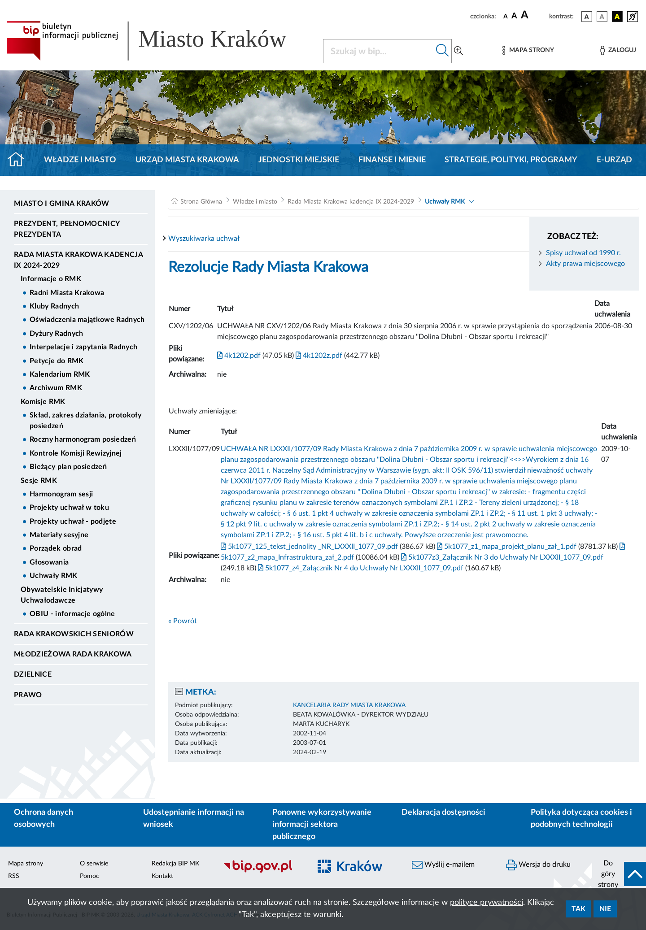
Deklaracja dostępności (443, 812)
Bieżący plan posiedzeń (68, 466)
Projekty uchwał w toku (69, 507)
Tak (578, 909)
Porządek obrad (56, 548)
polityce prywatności (486, 903)
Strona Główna (201, 202)
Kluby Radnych (54, 306)
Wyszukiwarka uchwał (204, 238)
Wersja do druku (538, 865)
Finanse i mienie (392, 160)
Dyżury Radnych (56, 333)
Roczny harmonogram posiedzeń (83, 439)
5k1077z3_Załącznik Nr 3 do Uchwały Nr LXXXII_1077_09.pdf (501, 557)
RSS (13, 876)
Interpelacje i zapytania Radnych (83, 347)
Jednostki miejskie (298, 160)
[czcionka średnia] (514, 16)
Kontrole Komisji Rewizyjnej (76, 453)
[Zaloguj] (618, 50)
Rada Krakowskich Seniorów (74, 634)
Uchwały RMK (54, 575)
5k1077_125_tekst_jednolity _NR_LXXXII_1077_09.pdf (309, 546)
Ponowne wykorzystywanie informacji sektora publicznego (321, 824)
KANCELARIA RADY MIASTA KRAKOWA (349, 705)
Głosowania (49, 562)
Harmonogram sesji (61, 494)
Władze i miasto (80, 160)
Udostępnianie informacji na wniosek (193, 818)
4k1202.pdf (239, 355)
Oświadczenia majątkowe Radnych (87, 319)
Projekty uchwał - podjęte (73, 521)
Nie (605, 909)
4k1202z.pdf (318, 355)
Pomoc (89, 876)
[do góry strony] (619, 874)
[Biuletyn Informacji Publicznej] (262, 871)
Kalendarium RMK (60, 374)
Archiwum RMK (56, 387)
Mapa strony (25, 863)
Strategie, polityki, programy (511, 160)
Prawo (28, 695)
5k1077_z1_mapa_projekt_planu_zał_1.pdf (505, 546)
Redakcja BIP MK (175, 863)
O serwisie (94, 863)
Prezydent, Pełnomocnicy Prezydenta (66, 229)
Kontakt (162, 876)
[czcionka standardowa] (505, 16)
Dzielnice (33, 674)
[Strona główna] (19, 160)
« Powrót (182, 621)
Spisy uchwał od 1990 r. (583, 252)
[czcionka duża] (533, 15)
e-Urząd (614, 160)
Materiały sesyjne (59, 535)
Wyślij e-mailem (443, 865)
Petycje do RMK (56, 361)
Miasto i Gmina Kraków (61, 203)
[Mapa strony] (528, 50)
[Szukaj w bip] (442, 51)
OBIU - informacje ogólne (72, 613)
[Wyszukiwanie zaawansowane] (458, 51)
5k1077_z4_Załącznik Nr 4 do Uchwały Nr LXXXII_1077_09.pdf (359, 568)
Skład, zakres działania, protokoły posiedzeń (85, 421)
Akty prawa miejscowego (585, 263)
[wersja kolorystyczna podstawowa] (587, 16)
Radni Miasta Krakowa (67, 292)
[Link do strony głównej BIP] (159, 41)
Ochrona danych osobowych (43, 818)
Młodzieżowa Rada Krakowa (73, 654)
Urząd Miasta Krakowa (187, 160)
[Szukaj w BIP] (378, 51)
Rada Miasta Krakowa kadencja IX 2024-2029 (78, 260)
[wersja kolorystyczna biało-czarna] (602, 16)
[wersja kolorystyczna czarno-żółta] (617, 16)
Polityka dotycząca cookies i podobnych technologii (581, 818)
